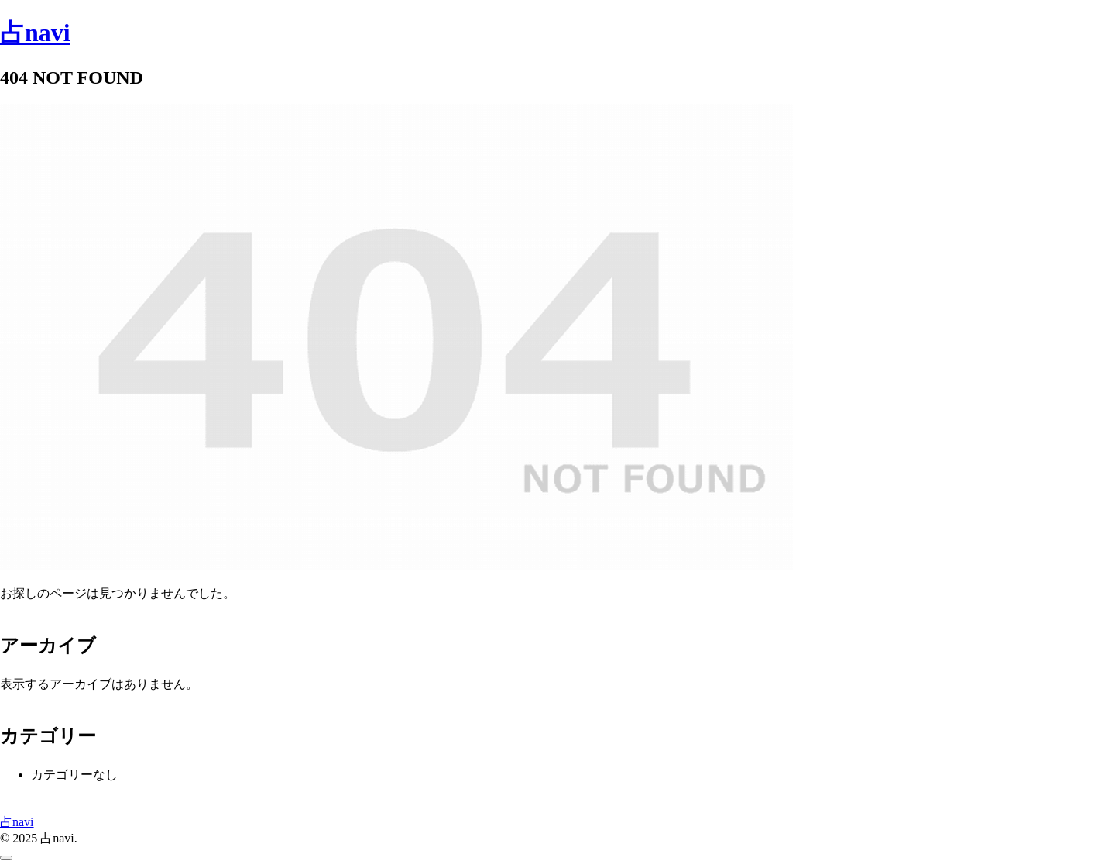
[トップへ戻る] (6, 858)
